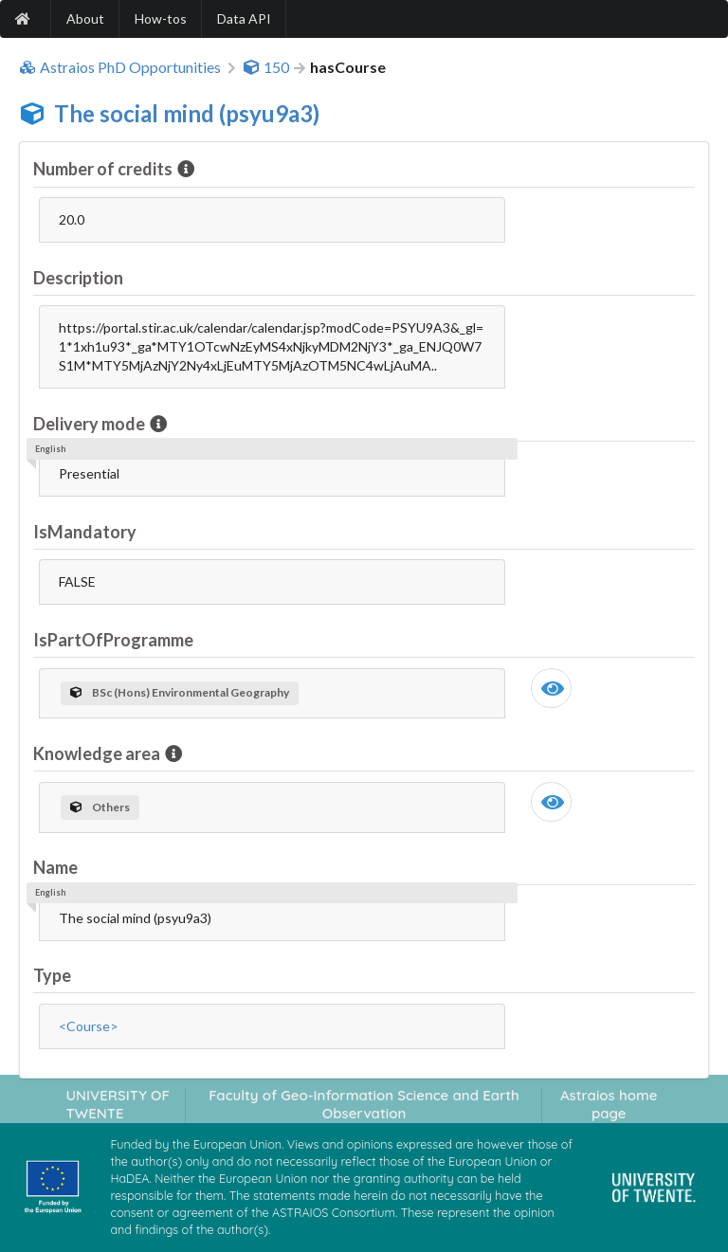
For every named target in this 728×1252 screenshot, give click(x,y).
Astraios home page (609, 1104)
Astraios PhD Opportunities (120, 67)
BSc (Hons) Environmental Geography (179, 692)
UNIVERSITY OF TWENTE (117, 1104)
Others (100, 807)
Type (52, 975)
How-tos (161, 18)
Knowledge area (98, 753)
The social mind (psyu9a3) (186, 113)
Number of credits (104, 168)
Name (55, 867)
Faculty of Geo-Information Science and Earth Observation (364, 1104)
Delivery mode (90, 423)
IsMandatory (84, 531)
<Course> (88, 1026)
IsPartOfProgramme (113, 639)
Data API (244, 18)
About (85, 18)
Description (78, 277)
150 (266, 67)
